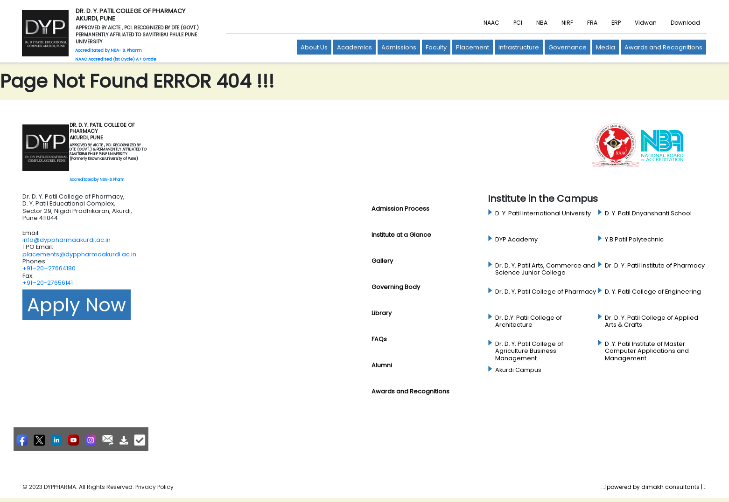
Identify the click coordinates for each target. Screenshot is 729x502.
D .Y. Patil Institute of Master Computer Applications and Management (647, 351)
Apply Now (76, 305)
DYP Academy (516, 239)
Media (605, 47)
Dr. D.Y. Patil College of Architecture (528, 321)
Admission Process (400, 209)
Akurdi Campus (518, 370)
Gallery (382, 261)
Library (382, 313)
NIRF (567, 23)
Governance (567, 47)
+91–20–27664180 (49, 268)
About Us (314, 47)
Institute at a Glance (401, 235)
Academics (354, 47)
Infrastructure (518, 47)
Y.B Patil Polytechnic (634, 239)
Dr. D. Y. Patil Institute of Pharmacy (655, 265)
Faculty (436, 47)
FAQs (379, 339)
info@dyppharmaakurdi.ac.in (66, 240)
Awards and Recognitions (663, 47)
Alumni (382, 365)
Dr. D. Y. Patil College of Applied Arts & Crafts (651, 321)
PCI (517, 23)
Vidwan (646, 23)
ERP (616, 23)
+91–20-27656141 (47, 283)
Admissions (398, 47)
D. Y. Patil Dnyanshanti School (648, 213)
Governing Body (396, 287)
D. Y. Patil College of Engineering (653, 292)
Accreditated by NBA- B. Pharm (97, 179)
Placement (472, 47)
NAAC (491, 23)
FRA (592, 23)
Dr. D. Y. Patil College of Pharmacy (545, 292)
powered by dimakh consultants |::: (657, 487)
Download (685, 23)
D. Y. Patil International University (543, 213)
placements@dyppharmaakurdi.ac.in (79, 254)
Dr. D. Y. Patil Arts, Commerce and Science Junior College (545, 269)
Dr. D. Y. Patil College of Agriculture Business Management (529, 351)
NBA (541, 23)
